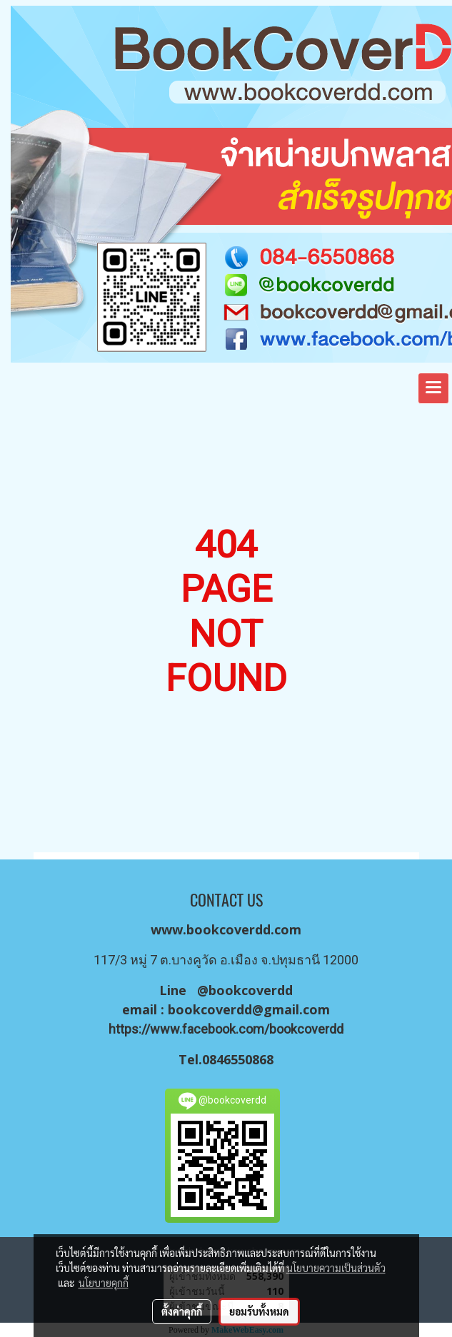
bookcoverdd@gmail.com (249, 1009)
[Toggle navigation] (433, 388)
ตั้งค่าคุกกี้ (181, 1311)
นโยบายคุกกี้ (104, 1282)
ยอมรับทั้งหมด (259, 1311)
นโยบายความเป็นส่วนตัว (336, 1267)
